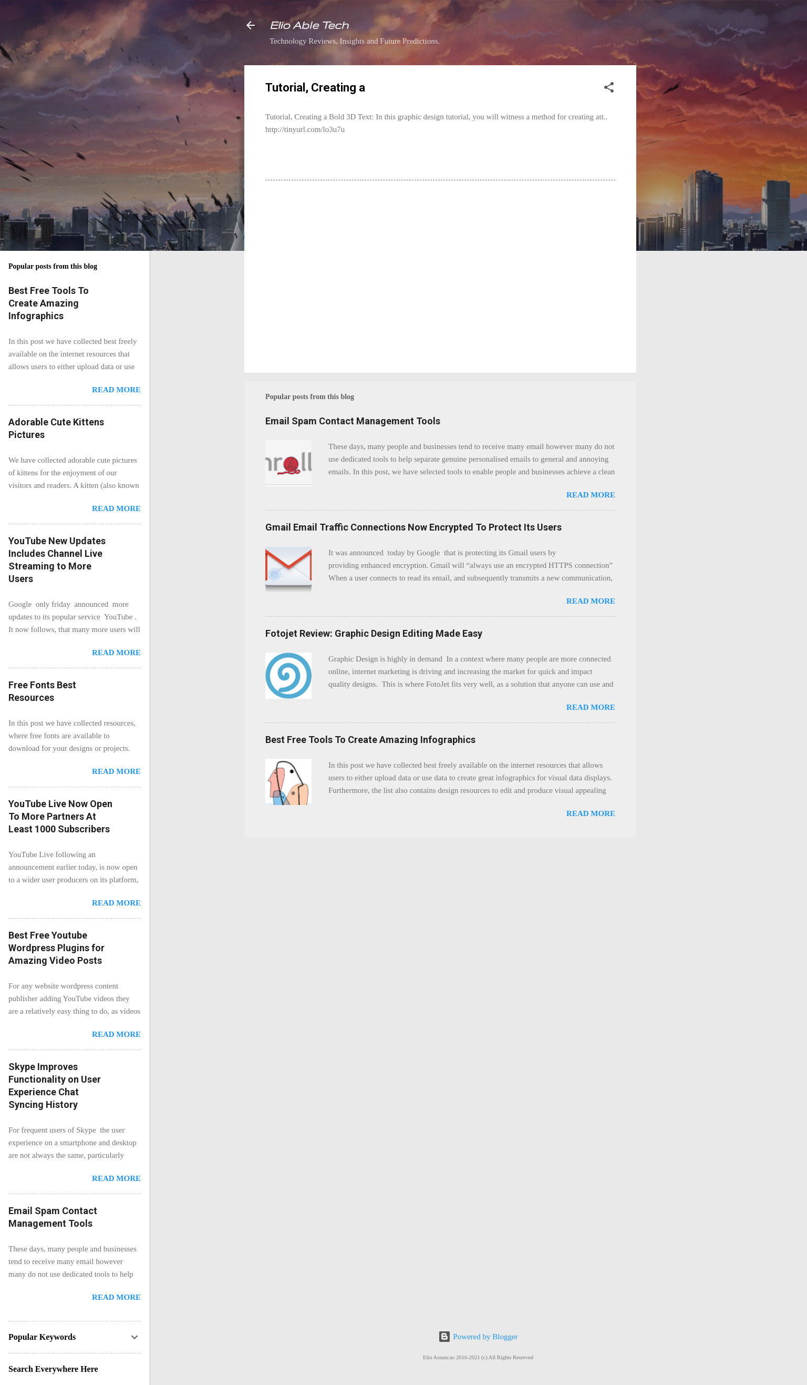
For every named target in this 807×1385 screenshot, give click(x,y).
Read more (590, 495)
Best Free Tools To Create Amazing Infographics (370, 739)
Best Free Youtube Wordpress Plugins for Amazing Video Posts (56, 948)
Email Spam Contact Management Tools (352, 420)
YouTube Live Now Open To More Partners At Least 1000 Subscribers (60, 816)
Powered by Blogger (478, 1336)
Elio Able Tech (309, 25)
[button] (609, 89)
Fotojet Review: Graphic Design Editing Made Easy (373, 633)
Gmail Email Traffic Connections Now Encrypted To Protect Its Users (413, 527)
